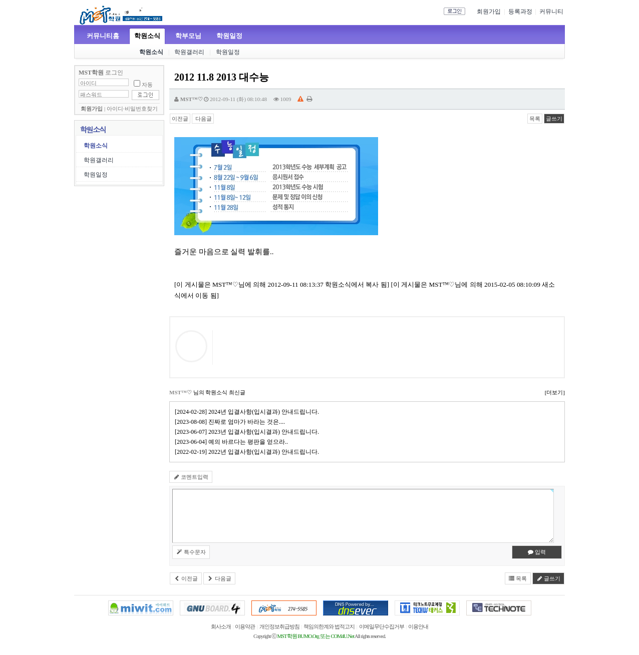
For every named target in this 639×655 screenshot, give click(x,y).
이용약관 (245, 626)
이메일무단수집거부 (381, 626)
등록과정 (520, 11)
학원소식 (147, 36)
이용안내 (418, 626)
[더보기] (555, 392)
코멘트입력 (190, 477)
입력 (537, 552)
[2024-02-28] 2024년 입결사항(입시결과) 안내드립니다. (248, 411)
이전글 (180, 119)
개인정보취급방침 (279, 626)
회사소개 (221, 626)
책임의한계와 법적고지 (329, 626)
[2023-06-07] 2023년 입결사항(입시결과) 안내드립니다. (248, 431)
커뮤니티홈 (103, 36)
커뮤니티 (551, 11)
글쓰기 (554, 119)
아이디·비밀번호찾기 (132, 109)
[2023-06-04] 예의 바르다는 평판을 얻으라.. (233, 441)
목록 (534, 119)
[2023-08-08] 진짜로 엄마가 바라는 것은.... (231, 421)
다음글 (203, 119)
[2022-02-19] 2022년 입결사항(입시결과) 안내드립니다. (248, 451)
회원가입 (489, 11)
